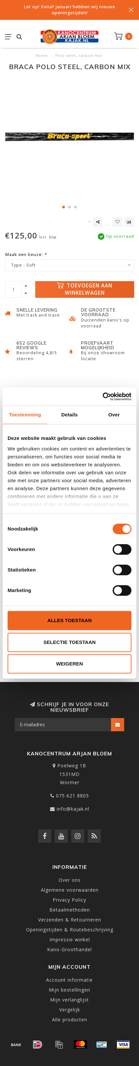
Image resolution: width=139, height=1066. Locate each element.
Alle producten (69, 1019)
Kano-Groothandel (69, 949)
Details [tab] (69, 414)
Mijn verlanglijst (69, 1000)
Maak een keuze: (26, 254)
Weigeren (69, 663)
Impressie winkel (69, 939)
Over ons (70, 880)
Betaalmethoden (69, 910)
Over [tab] (114, 414)
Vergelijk (69, 1009)
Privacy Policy (69, 900)
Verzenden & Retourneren (69, 920)
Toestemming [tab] (25, 414)
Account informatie (69, 980)
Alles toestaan (69, 620)
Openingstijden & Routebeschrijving (69, 929)
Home (42, 55)
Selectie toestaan (69, 642)
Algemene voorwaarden (69, 890)
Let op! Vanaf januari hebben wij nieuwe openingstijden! (69, 10)
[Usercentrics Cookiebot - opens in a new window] (102, 396)
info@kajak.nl (73, 809)
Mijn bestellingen (69, 990)
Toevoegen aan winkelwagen (84, 289)
